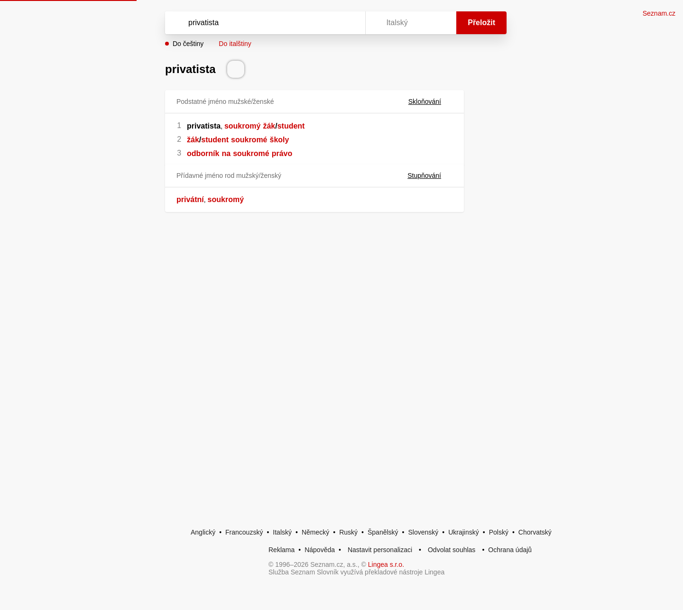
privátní (190, 199)
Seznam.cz (659, 13)
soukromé (249, 140)
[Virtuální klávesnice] (349, 22)
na (226, 153)
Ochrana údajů (510, 550)
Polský (498, 532)
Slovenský (423, 532)
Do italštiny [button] (235, 43)
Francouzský (244, 532)
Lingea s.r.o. (386, 564)
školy (279, 140)
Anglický (203, 532)
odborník (203, 153)
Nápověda (320, 550)
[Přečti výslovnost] (235, 69)
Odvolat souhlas (451, 550)
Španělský (383, 532)
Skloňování (430, 101)
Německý (315, 532)
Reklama (281, 550)
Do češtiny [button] (188, 43)
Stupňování (429, 175)
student (291, 126)
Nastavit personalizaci (380, 550)
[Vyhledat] (263, 22)
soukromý (242, 126)
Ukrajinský (463, 532)
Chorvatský (535, 532)
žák (269, 126)
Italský (282, 532)
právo (282, 153)
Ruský (348, 532)
